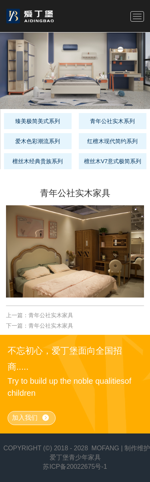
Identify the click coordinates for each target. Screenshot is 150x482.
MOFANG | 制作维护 (121, 448)
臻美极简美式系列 (37, 121)
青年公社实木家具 (50, 315)
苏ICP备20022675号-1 (75, 466)
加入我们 (31, 418)
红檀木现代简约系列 (112, 141)
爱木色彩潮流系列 (37, 141)
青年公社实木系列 (112, 121)
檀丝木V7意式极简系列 (112, 161)
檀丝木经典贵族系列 (37, 161)
